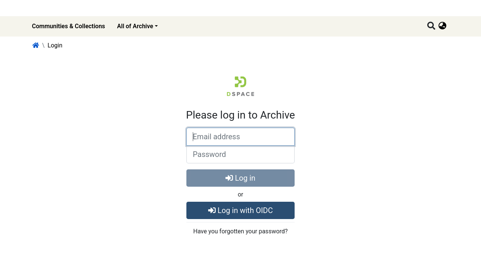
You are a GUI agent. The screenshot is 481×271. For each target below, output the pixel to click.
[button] (442, 26)
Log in (240, 178)
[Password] (240, 154)
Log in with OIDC (240, 210)
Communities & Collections (68, 26)
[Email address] (240, 137)
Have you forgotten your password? (240, 231)
